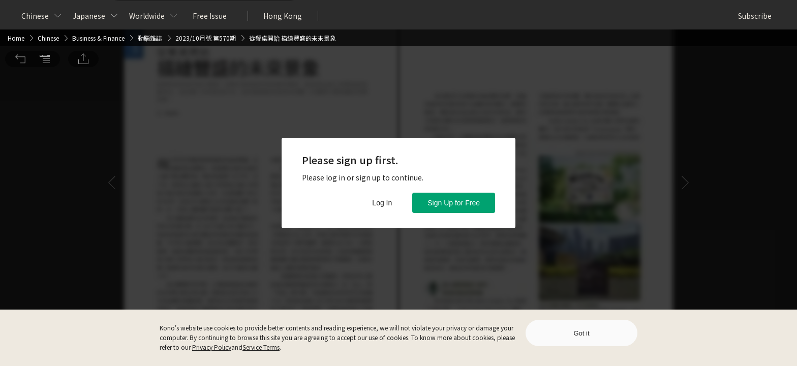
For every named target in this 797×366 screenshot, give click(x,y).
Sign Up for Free (453, 203)
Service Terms (261, 347)
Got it (581, 333)
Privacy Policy (211, 347)
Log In (382, 203)
